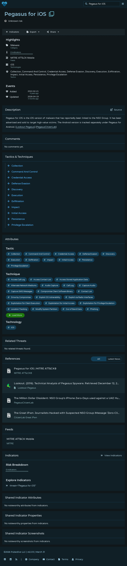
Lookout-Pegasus (25, 127)
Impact (48, 260)
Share (51, 32)
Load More (15, 315)
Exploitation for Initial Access (59, 303)
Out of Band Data (72, 309)
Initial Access (66, 260)
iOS (11, 327)
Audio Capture (50, 285)
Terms (63, 559)
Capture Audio (87, 285)
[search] (102, 4)
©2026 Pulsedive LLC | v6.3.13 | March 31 (24, 552)
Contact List (85, 291)
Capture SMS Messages (20, 291)
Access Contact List (40, 279)
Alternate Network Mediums (22, 285)
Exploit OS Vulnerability (48, 297)
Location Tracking (17, 309)
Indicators (12, 32)
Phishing (92, 309)
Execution (14, 260)
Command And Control (37, 254)
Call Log (68, 285)
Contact (49, 559)
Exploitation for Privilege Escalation (97, 303)
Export (31, 32)
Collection (14, 254)
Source (116, 109)
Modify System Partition (44, 309)
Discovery (109, 254)
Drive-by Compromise (19, 297)
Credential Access (64, 254)
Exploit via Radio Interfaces (79, 297)
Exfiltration (31, 260)
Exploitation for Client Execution (24, 303)
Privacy (77, 559)
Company (32, 559)
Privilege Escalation (18, 266)
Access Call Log (16, 279)
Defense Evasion (88, 254)
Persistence (85, 260)
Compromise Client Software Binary (55, 291)
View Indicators (111, 455)
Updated (14, 97)
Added (13, 91)
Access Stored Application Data (72, 279)
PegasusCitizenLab (46, 127)
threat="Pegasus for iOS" (21, 485)
